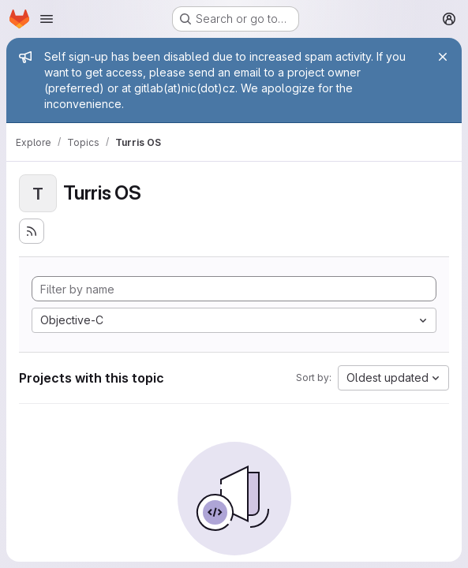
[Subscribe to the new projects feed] (31, 231)
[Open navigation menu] (46, 19)
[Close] (442, 56)
